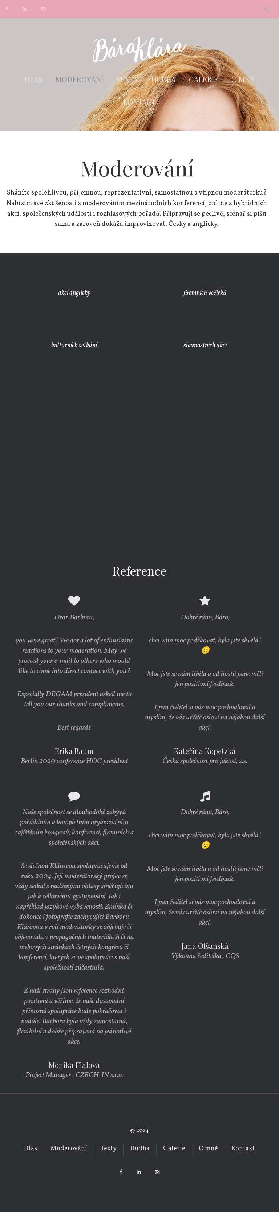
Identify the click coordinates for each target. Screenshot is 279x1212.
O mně (242, 79)
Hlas (34, 79)
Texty (127, 79)
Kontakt (139, 102)
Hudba (163, 79)
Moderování (79, 79)
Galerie (203, 79)
